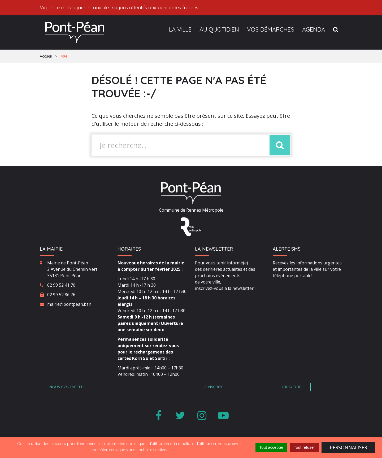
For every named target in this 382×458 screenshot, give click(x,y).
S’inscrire (214, 386)
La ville (180, 29)
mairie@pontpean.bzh (69, 304)
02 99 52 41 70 (61, 285)
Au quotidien (219, 29)
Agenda (313, 29)
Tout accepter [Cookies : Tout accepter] (271, 447)
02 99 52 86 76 (61, 295)
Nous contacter (66, 386)
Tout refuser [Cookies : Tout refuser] (304, 447)
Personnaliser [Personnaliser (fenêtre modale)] (348, 447)
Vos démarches (270, 29)
